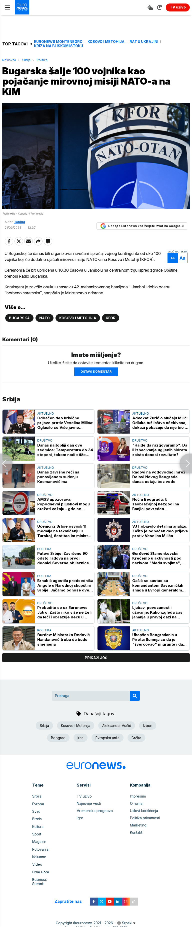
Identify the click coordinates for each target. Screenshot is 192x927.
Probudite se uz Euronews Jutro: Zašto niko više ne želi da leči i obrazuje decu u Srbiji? (64, 613)
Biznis (37, 819)
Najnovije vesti (89, 804)
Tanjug (19, 223)
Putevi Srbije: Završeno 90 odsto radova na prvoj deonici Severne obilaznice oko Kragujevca (63, 559)
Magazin (39, 840)
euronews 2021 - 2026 (94, 916)
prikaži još (96, 659)
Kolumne (39, 855)
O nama (136, 804)
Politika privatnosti (145, 819)
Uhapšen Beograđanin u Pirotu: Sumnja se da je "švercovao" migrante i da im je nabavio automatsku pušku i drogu (157, 640)
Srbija (26, 60)
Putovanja (40, 848)
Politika (42, 60)
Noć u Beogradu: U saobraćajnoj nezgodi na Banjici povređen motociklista (155, 505)
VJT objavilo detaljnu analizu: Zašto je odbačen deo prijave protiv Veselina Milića (160, 532)
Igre (80, 819)
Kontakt (136, 833)
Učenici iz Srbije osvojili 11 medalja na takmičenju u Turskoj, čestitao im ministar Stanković (64, 532)
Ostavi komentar (96, 372)
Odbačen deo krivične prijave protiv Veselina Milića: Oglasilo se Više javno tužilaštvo (65, 424)
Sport (36, 833)
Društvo (44, 442)
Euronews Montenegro (58, 42)
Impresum (138, 797)
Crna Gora (40, 869)
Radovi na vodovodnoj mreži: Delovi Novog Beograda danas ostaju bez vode (160, 478)
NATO (44, 319)
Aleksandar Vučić (116, 727)
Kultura (38, 826)
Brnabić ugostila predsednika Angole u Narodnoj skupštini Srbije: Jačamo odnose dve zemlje (65, 586)
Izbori (147, 727)
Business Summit (45, 877)
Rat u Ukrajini (144, 42)
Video (37, 862)
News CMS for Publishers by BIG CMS (96, 921)
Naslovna (9, 60)
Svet (36, 812)
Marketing (138, 826)
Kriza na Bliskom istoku (58, 46)
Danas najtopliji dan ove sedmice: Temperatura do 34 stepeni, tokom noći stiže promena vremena (65, 451)
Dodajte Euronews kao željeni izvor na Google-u (142, 227)
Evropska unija (108, 739)
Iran (81, 739)
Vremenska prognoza (95, 812)
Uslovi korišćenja (144, 812)
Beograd (58, 739)
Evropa (38, 804)
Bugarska (19, 319)
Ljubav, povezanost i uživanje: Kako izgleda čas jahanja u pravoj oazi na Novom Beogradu (157, 613)
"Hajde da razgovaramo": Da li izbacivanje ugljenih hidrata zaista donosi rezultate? (159, 451)
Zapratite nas (70, 894)
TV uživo (84, 797)
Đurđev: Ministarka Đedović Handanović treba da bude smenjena (63, 640)
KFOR (111, 319)
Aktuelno (45, 414)
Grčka (136, 739)
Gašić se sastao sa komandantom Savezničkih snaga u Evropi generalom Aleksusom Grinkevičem (157, 586)
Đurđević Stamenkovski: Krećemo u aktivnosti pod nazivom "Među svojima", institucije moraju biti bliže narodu (157, 559)
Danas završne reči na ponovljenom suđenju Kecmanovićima (58, 478)
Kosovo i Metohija (106, 42)
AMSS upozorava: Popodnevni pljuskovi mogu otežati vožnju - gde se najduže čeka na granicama (63, 505)
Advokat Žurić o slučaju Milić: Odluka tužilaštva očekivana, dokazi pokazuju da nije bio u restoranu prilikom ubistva (160, 424)
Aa (172, 259)
